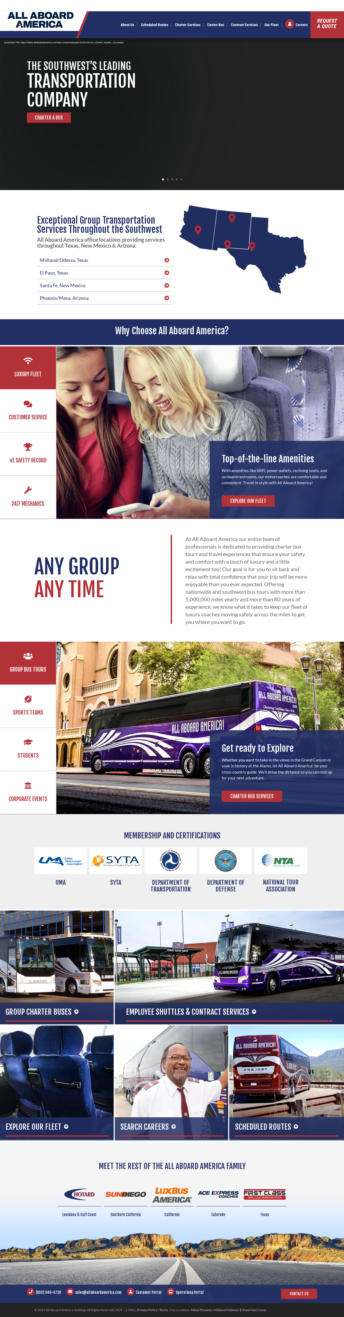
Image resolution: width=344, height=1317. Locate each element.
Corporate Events (28, 799)
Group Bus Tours (28, 669)
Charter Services (187, 25)
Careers (302, 25)
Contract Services (244, 25)
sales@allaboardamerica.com (98, 1292)
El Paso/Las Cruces (253, 1310)
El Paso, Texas (54, 273)
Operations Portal (190, 1292)
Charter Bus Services (252, 796)
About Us (127, 25)
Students (28, 755)
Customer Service (28, 417)
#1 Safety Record (28, 460)
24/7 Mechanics (28, 503)
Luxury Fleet (28, 374)
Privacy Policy (147, 1310)
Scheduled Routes (154, 25)
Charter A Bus (49, 118)
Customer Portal (149, 1292)
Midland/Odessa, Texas (64, 260)
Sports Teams (28, 712)
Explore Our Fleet (248, 501)
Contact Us (299, 1293)
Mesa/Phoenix (201, 1310)
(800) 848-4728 (48, 1292)
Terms (163, 1310)
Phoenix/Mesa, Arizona (64, 298)
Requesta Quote (327, 23)
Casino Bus (215, 25)
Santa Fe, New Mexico (62, 285)
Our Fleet (271, 25)
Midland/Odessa (226, 1310)
